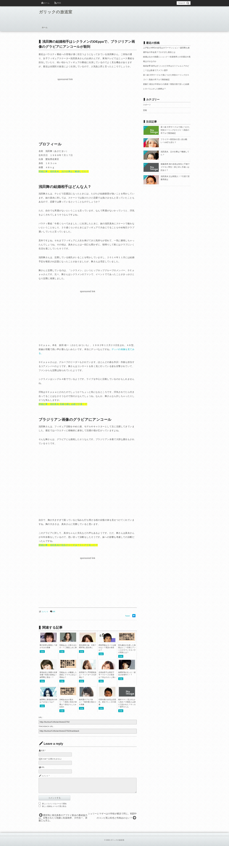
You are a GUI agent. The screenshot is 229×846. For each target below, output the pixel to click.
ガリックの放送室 (58, 12)
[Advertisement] (65, 103)
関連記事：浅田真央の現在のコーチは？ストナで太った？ (68, 545)
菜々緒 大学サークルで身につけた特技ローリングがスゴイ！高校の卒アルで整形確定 (175, 130)
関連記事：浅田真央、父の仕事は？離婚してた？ (64, 171)
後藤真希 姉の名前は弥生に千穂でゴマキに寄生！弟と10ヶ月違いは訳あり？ (175, 167)
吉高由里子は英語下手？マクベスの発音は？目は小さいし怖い (107, 674)
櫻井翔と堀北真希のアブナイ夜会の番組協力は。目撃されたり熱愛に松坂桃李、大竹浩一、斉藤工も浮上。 (63, 818)
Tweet (127, 616)
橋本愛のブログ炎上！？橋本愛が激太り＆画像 (87, 702)
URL (43, 767)
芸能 (42, 652)
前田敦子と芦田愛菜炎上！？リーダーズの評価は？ (87, 674)
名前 (42, 750)
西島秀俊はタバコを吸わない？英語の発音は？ (107, 647)
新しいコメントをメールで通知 (54, 804)
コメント (44, 612)
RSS (59, 3)
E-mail (43, 759)
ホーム (47, 3)
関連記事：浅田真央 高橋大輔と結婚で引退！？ (63, 404)
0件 (54, 612)
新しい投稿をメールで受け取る (54, 806)
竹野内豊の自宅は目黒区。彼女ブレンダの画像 (107, 702)
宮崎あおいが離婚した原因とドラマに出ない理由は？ (68, 674)
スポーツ (147, 105)
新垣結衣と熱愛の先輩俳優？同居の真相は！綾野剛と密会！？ (48, 674)
